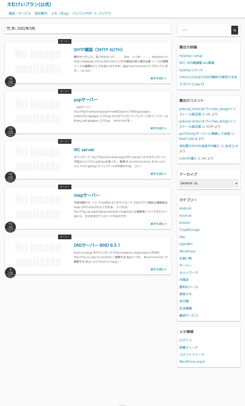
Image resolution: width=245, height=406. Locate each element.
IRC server (84, 149)
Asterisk (185, 215)
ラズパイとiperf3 (191, 84)
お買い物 (185, 258)
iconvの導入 (188, 158)
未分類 (184, 301)
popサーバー (86, 99)
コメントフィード (191, 354)
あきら (231, 146)
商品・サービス (20, 13)
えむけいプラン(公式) (30, 4)
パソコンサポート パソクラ (91, 13)
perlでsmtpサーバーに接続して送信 (204, 133)
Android (185, 208)
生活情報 (185, 308)
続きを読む (158, 78)
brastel (184, 222)
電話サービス (188, 315)
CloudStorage (189, 230)
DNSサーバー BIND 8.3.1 (97, 245)
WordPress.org (191, 361)
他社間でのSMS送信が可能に (199, 146)
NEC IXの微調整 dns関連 (196, 62)
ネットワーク (188, 272)
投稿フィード (188, 347)
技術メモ (185, 294)
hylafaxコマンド (191, 70)
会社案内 (41, 13)
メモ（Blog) (59, 13)
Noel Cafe (188, 139)
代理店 (184, 280)
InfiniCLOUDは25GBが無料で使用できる (208, 77)
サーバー (64, 41)
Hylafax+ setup (190, 55)
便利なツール (188, 287)
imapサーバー (87, 195)
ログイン (185, 340)
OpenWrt (186, 244)
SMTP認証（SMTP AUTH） (99, 49)
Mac (182, 237)
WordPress (187, 251)
